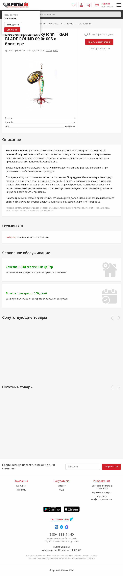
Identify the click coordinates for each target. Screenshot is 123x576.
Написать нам (59, 519)
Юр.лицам (21, 485)
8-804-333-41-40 (61, 534)
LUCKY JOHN (52, 50)
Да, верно (12, 29)
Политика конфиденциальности (101, 497)
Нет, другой (13, 24)
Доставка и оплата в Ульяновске (102, 487)
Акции (61, 489)
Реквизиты (21, 489)
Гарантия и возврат (102, 492)
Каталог (61, 485)
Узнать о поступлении (99, 42)
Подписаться (111, 466)
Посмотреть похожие (99, 48)
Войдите (11, 237)
